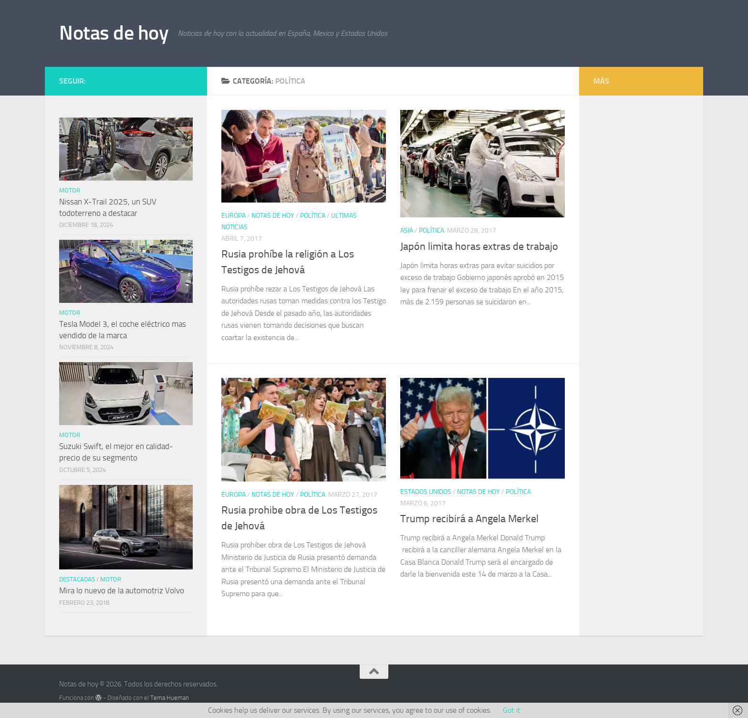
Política (312, 216)
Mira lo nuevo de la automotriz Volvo (121, 590)
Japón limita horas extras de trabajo (479, 246)
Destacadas (77, 579)
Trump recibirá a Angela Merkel (469, 519)
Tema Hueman (169, 697)
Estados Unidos (425, 492)
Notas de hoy (113, 33)
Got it (511, 710)
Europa (233, 216)
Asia (406, 230)
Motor (69, 190)
